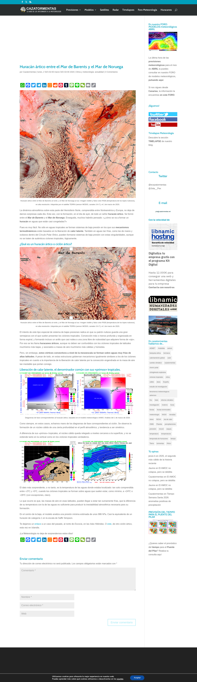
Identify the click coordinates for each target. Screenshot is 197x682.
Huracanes (166, 10)
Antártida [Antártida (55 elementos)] (161, 348)
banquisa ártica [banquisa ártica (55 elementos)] (155, 353)
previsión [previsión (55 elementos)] (153, 429)
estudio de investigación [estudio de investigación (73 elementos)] (158, 387)
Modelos (89, 10)
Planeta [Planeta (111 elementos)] (159, 424)
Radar (116, 10)
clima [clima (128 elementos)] (168, 377)
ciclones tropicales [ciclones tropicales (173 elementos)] (156, 377)
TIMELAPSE (155, 141)
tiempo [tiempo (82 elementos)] (173, 439)
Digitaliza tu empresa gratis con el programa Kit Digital (162, 258)
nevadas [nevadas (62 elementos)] (172, 415)
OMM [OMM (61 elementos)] (152, 424)
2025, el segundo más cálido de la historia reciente (162, 460)
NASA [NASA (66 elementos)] (164, 415)
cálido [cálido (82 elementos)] (152, 382)
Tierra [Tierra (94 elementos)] (152, 443)
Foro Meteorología (147, 10)
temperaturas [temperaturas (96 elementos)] (166, 434)
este (109, 524)
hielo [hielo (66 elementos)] (156, 400)
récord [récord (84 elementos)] (161, 429)
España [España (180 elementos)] (166, 382)
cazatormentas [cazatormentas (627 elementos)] (170, 363)
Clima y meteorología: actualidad (90, 72)
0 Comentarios (111, 72)
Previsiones (72, 10)
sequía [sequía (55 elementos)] (168, 429)
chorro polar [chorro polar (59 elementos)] (154, 368)
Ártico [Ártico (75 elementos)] (169, 443)
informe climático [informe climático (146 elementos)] (167, 400)
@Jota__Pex (155, 188)
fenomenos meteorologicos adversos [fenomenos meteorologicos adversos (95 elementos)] (159, 393)
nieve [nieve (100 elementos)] (152, 419)
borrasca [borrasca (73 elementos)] (166, 353)
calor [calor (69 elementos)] (169, 358)
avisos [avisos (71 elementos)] (169, 348)
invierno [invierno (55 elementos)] (165, 405)
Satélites (104, 10)
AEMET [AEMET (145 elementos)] (152, 348)
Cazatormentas (29, 72)
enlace (38, 524)
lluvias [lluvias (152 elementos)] (152, 410)
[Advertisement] (78, 43)
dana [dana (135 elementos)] (158, 382)
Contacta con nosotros (161, 287)
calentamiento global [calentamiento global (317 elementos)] (157, 358)
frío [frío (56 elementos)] (151, 400)
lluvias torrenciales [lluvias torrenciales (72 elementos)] (163, 410)
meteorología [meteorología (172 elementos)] (154, 415)
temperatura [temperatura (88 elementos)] (154, 434)
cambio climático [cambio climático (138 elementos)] (156, 363)
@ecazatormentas (157, 185)
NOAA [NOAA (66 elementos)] (158, 419)
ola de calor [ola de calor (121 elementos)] (168, 419)
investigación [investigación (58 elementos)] (154, 405)
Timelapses (128, 10)
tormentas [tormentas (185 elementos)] (160, 443)
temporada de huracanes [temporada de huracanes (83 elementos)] (159, 439)
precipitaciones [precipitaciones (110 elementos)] (170, 424)
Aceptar (137, 677)
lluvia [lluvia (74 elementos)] (172, 405)
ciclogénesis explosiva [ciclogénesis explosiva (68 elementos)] (158, 372)
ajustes (120, 679)
